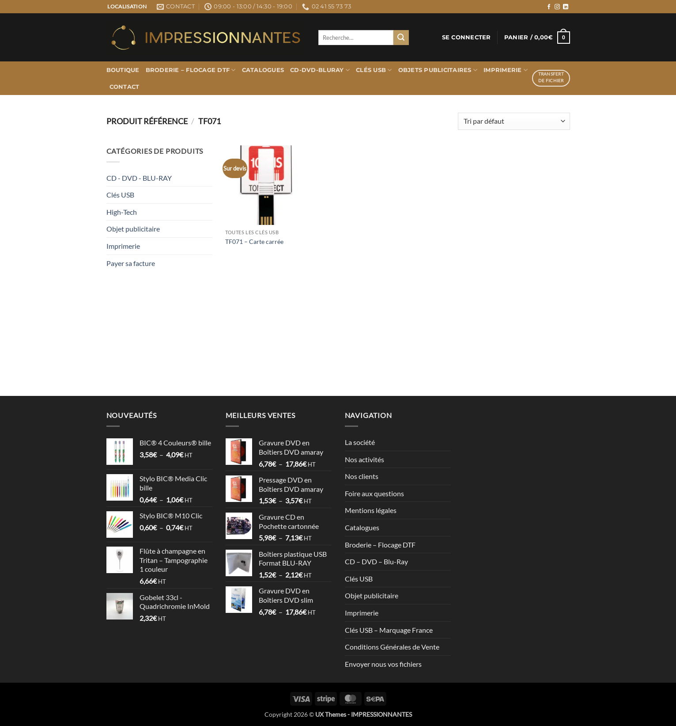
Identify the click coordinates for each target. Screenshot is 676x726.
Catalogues (263, 70)
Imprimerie (505, 70)
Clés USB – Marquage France (389, 630)
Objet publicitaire (133, 228)
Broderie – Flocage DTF (191, 70)
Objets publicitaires (438, 70)
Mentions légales (371, 510)
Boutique (123, 70)
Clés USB (374, 70)
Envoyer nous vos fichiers (383, 664)
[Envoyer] (400, 37)
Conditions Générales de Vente (392, 646)
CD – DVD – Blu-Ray (376, 561)
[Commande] (514, 121)
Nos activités (364, 459)
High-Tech (121, 212)
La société (360, 442)
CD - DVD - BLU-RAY (139, 178)
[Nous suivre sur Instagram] (557, 7)
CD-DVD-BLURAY (320, 70)
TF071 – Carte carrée (254, 241)
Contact (125, 87)
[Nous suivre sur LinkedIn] (565, 7)
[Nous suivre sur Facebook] (548, 7)
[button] (466, 37)
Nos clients (361, 476)
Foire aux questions (374, 493)
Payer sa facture (130, 263)
